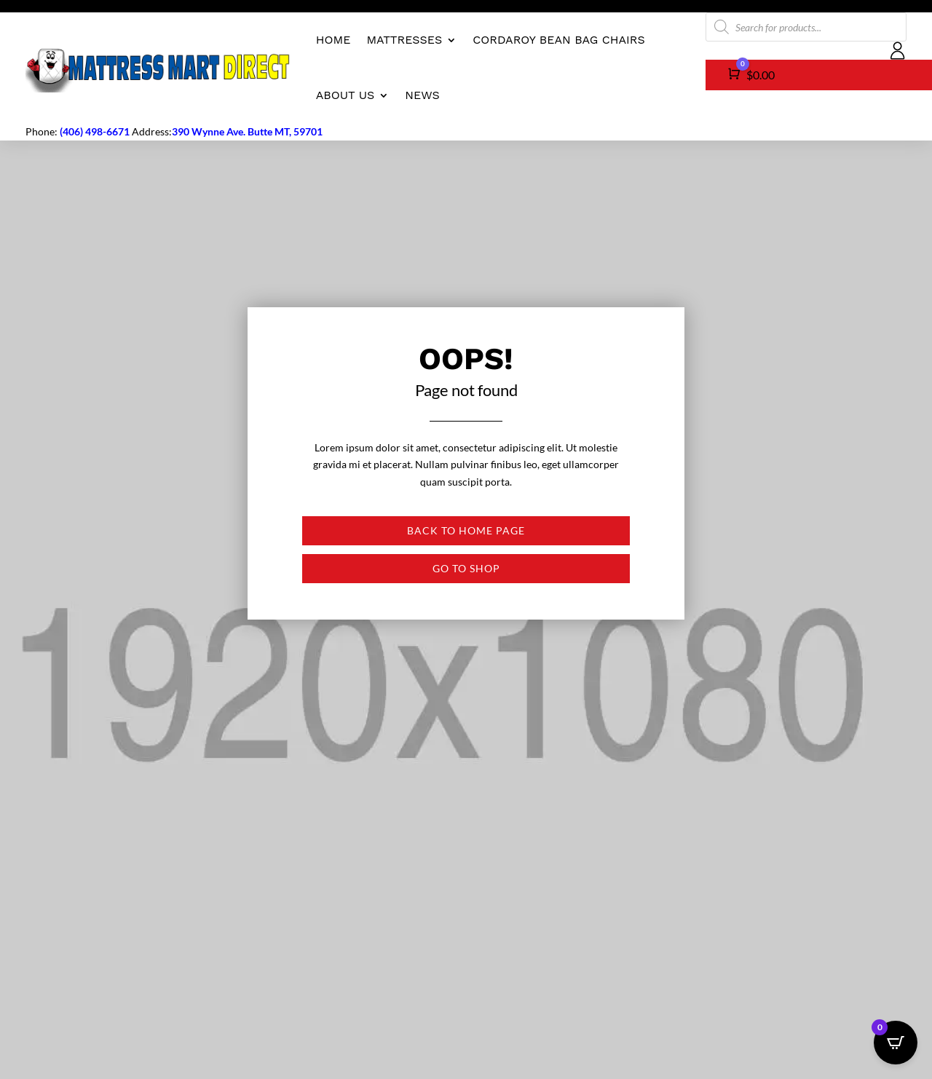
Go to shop (466, 568)
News (422, 95)
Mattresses (404, 40)
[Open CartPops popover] (895, 1042)
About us (345, 95)
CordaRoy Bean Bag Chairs (558, 40)
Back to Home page (466, 530)
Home (333, 40)
